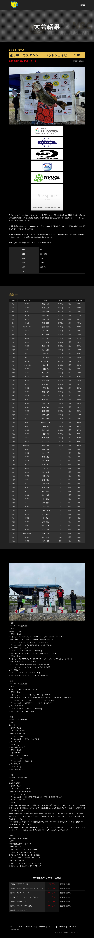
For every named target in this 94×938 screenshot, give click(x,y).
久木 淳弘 (45, 407)
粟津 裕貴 (45, 346)
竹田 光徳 (45, 476)
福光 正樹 (45, 308)
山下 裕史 (45, 342)
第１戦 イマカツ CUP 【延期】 (21, 906)
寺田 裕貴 (45, 304)
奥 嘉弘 (46, 499)
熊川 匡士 (45, 334)
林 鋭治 (46, 357)
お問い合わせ (14, 929)
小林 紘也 (45, 522)
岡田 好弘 (45, 537)
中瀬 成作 (45, 484)
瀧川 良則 (45, 350)
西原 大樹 (45, 319)
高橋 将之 (45, 464)
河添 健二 (45, 399)
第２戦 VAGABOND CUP (19, 884)
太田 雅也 (45, 419)
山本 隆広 (45, 503)
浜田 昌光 (45, 491)
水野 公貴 (45, 533)
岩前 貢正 (45, 541)
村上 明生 (45, 514)
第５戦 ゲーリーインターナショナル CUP (25, 897)
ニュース (52, 927)
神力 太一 (45, 441)
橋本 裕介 (45, 453)
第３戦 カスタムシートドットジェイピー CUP (26, 888)
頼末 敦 (46, 365)
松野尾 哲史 (45, 361)
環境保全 (42, 927)
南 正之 (46, 518)
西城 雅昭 (45, 457)
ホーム (12, 927)
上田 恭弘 (45, 376)
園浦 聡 (46, 388)
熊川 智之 (45, 495)
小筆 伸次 (45, 468)
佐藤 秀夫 (45, 396)
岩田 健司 (45, 315)
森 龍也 (46, 331)
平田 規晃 (45, 311)
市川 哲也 (45, 338)
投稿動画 (62, 927)
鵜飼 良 (46, 426)
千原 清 (46, 506)
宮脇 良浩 (45, 449)
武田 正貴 (45, 411)
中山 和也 (45, 461)
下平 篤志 (45, 529)
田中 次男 (45, 403)
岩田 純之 (45, 472)
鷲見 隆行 (45, 384)
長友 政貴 (45, 327)
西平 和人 (45, 438)
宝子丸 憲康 (45, 510)
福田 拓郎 (45, 526)
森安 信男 (45, 392)
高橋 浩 (46, 369)
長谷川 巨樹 (45, 422)
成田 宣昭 (45, 445)
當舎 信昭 (45, 480)
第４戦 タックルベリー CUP (20, 893)
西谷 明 (46, 434)
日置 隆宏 (45, 323)
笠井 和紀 (45, 380)
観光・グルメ (30, 927)
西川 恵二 (45, 373)
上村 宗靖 (45, 430)
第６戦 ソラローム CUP (19, 901)
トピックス (72, 927)
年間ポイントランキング (18, 910)
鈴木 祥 (46, 354)
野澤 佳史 (45, 487)
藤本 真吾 (45, 415)
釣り (20, 927)
